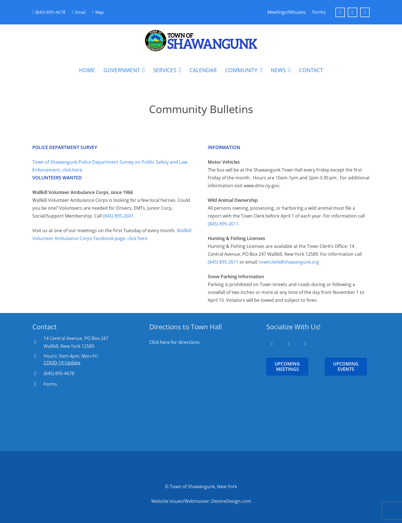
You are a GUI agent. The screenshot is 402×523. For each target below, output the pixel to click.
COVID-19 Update (62, 363)
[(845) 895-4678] (38, 373)
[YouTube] (365, 12)
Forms (50, 384)
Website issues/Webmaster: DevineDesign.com (201, 501)
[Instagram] (352, 12)
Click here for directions (174, 342)
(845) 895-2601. (119, 216)
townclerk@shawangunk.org (289, 262)
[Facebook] (340, 12)
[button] (142, 70)
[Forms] (38, 384)
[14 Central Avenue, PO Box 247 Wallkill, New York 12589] (38, 342)
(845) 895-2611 (223, 224)
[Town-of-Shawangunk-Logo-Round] (201, 40)
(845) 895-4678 (59, 373)
